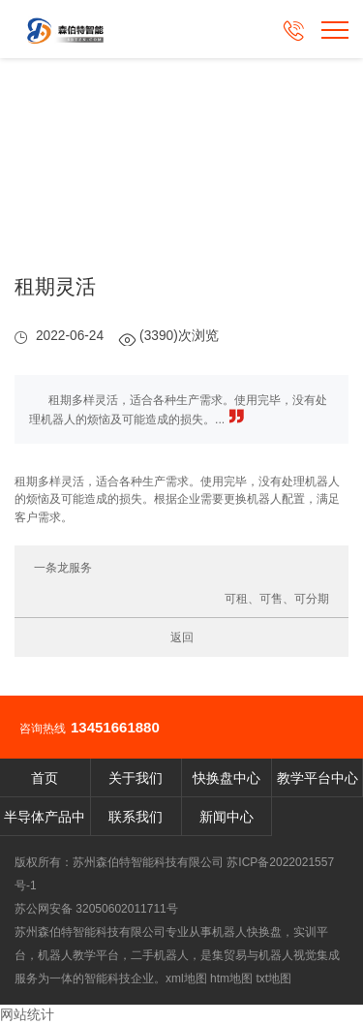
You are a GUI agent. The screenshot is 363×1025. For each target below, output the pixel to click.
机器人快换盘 (247, 932)
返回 (182, 637)
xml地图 (186, 978)
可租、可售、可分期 (277, 599)
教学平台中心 (317, 778)
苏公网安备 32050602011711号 (96, 909)
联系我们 (135, 816)
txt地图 (273, 978)
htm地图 (231, 978)
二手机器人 (160, 955)
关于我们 (135, 778)
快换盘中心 (226, 778)
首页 (44, 778)
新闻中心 (226, 816)
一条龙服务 (63, 568)
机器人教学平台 (78, 955)
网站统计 (27, 1014)
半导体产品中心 (44, 822)
